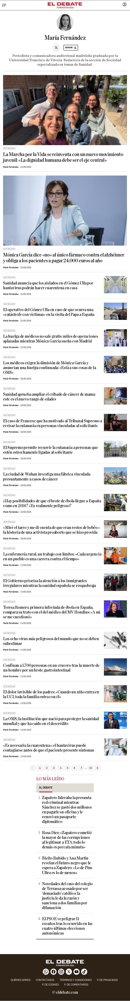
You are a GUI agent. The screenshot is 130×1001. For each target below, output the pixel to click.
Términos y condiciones (76, 980)
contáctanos (45, 980)
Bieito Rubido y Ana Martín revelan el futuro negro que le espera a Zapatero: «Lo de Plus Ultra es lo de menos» (67, 865)
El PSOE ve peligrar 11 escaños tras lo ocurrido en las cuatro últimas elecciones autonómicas (67, 926)
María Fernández (10, 167)
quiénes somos (20, 980)
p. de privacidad (107, 980)
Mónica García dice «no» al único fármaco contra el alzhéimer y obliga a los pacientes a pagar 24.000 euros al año (63, 257)
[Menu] (4, 5)
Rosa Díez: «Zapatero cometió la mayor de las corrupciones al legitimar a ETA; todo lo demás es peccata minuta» (67, 840)
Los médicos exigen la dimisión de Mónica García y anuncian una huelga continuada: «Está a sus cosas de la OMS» (49, 368)
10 (90, 768)
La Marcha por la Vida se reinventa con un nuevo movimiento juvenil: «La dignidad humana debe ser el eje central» (63, 157)
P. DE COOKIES (50, 984)
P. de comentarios (76, 984)
